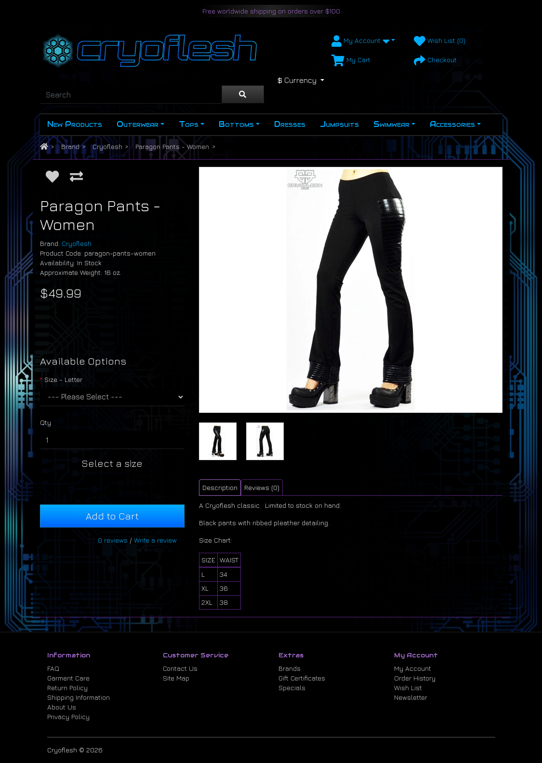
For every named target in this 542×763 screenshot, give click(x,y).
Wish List (408, 687)
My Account (412, 668)
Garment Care (68, 678)
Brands (289, 668)
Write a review (155, 540)
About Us (61, 707)
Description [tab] (220, 487)
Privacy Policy (68, 716)
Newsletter (410, 697)
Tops (188, 124)
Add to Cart (112, 515)
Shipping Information (78, 697)
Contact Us (180, 668)
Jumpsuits (339, 124)
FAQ (53, 668)
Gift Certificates (301, 678)
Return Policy (67, 687)
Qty (45, 422)
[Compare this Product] (76, 176)
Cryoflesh (107, 146)
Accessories (452, 124)
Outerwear (138, 124)
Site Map (176, 678)
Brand (70, 146)
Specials (291, 687)
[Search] (131, 94)
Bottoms (236, 124)
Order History (415, 678)
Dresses (289, 124)
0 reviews (113, 540)
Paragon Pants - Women (172, 146)
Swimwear (391, 124)
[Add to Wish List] (52, 176)
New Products (74, 124)
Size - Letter (63, 379)
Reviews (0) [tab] (261, 487)
